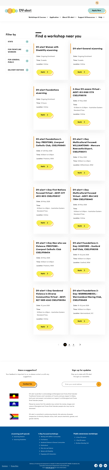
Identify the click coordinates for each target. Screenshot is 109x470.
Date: (38, 57)
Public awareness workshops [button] (86, 432)
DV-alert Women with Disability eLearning (47, 49)
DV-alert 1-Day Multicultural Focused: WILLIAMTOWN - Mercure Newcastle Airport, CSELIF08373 (86, 147)
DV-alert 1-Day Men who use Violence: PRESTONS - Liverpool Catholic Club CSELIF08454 (51, 250)
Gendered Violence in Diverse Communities (53, 442)
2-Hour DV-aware (82, 436)
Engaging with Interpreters (49, 454)
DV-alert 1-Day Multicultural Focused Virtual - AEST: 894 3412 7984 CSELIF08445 (85, 196)
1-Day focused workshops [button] (48, 432)
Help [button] (101, 17)
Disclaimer (5, 466)
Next (80, 347)
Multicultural (44, 445)
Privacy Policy (14, 466)
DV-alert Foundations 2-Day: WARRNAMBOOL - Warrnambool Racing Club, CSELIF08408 (87, 298)
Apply (43, 73)
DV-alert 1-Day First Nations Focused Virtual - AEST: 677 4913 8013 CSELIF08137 (51, 194)
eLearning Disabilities (20, 439)
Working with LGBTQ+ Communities (51, 436)
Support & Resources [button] (87, 17)
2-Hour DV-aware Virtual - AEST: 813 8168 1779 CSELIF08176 (87, 93)
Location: (39, 65)
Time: (38, 61)
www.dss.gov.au (50, 467)
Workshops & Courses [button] (38, 17)
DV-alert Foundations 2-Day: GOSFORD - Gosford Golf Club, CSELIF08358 (86, 248)
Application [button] (54, 17)
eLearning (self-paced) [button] (20, 432)
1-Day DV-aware (82, 439)
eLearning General (19, 436)
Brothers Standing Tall (83, 442)
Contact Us (27, 382)
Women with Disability (47, 451)
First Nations (44, 439)
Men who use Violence (47, 448)
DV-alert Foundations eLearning (47, 92)
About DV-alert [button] (69, 17)
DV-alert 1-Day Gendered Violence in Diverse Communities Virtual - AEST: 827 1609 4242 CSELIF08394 (51, 298)
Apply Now (96, 10)
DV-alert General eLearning (87, 49)
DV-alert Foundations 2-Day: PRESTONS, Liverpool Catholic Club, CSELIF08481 (51, 143)
